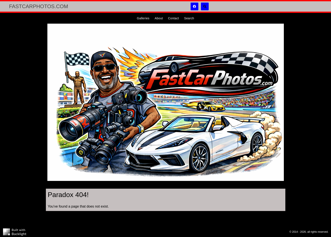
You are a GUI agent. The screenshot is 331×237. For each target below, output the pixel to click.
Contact (173, 18)
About (159, 18)
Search (189, 18)
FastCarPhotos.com (38, 6)
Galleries (143, 18)
